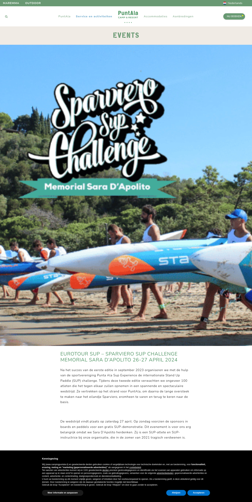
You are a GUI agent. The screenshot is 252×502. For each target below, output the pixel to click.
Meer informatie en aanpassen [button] (63, 493)
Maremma (11, 3)
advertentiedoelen (165, 473)
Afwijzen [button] (176, 493)
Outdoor (33, 3)
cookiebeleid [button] (135, 467)
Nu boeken (235, 16)
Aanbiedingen (183, 16)
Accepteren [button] (198, 493)
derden (105, 470)
